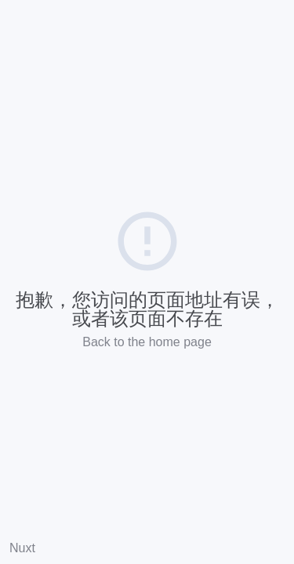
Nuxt (22, 548)
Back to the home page (147, 342)
